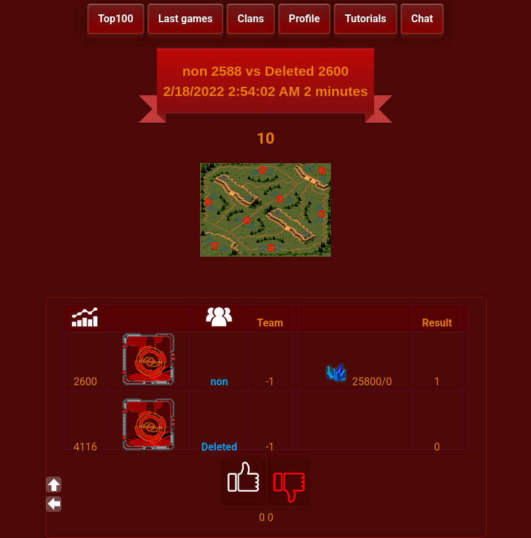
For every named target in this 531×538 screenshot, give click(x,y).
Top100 (115, 18)
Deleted (219, 447)
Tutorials (365, 18)
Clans (250, 18)
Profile (304, 18)
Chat (422, 18)
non (219, 381)
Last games (185, 18)
